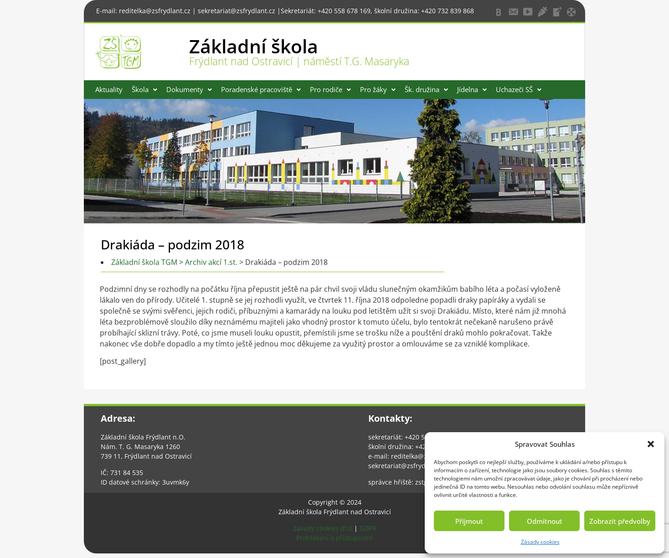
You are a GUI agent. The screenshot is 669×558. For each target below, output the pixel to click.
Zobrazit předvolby (619, 521)
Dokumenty (189, 89)
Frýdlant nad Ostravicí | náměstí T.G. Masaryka (299, 61)
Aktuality (109, 89)
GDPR (368, 528)
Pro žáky (378, 89)
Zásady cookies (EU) (322, 528)
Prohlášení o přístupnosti (334, 537)
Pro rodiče (330, 89)
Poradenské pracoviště (261, 89)
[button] (650, 444)
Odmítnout (544, 521)
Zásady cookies (540, 542)
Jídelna (472, 89)
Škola (144, 89)
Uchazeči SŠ (518, 89)
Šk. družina (426, 89)
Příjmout (469, 521)
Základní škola (253, 46)
